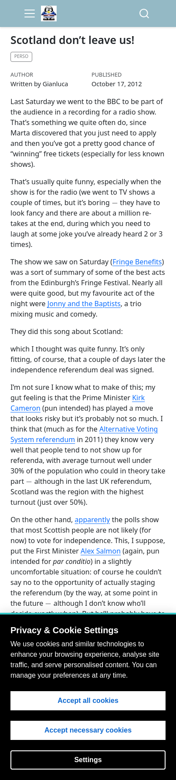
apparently (92, 519)
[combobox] (144, 13)
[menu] (30, 13)
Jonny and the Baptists (84, 303)
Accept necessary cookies (88, 730)
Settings (88, 759)
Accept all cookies (88, 700)
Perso (21, 56)
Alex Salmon (101, 551)
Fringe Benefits (137, 262)
